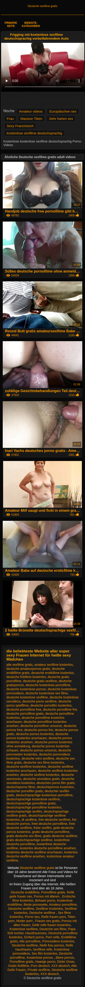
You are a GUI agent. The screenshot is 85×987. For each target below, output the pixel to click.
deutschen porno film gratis (55, 783)
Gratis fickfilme (18, 966)
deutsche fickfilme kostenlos (26, 677)
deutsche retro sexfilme (38, 758)
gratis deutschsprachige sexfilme (29, 840)
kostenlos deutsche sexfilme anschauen (34, 852)
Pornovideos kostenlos (58, 941)
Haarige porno (45, 961)
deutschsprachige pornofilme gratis (31, 803)
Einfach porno (34, 937)
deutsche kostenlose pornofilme (48, 685)
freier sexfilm (42, 828)
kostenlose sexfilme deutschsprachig (34, 133)
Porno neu (32, 917)
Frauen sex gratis (47, 921)
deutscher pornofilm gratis (24, 791)
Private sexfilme (38, 970)
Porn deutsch (40, 966)
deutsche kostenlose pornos (26, 689)
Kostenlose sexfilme (24, 929)
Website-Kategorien (31, 24)
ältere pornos (65, 957)
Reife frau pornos (52, 945)
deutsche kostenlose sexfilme (27, 697)
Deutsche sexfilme (21, 908)
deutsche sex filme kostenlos (44, 762)
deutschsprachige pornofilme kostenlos (33, 807)
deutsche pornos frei (38, 730)
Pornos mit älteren (47, 896)
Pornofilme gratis (53, 892)
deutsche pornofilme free (23, 709)
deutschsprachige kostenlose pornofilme (44, 795)
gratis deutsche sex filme (23, 836)
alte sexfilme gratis (19, 664)
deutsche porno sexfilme (39, 701)
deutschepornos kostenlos (55, 787)
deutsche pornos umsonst (38, 750)
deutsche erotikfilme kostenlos (52, 673)
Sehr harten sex (61, 119)
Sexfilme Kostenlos (49, 908)
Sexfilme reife (42, 949)
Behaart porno (45, 900)
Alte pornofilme (29, 941)
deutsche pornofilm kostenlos (50, 705)
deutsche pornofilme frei (60, 709)
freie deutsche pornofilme (49, 823)
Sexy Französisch (20, 126)
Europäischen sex (62, 111)
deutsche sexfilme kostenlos (26, 766)
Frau (10, 119)
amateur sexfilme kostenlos (53, 664)
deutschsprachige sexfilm (24, 811)
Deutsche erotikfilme (25, 892)
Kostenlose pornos (40, 957)
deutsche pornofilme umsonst (41, 726)
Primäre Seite (11, 24)
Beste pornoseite (35, 904)
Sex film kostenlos (44, 953)
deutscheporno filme (20, 787)
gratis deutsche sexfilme (60, 836)
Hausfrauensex (36, 933)
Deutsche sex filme (52, 929)
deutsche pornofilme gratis (25, 713)
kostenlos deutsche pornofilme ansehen (48, 848)
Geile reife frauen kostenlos (51, 925)
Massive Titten (31, 119)
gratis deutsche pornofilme (50, 832)
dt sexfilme (29, 819)
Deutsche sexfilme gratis (42, 6)
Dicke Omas (65, 961)
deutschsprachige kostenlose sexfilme (33, 799)
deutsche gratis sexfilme (40, 681)
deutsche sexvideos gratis (41, 779)
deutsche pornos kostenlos (35, 734)
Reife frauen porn (53, 917)
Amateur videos (31, 111)
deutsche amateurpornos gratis (28, 669)
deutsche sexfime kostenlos (39, 775)
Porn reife (52, 937)
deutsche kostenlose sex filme (46, 693)
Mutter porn (24, 921)
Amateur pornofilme (63, 904)
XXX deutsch (60, 966)
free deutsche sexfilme (54, 819)
